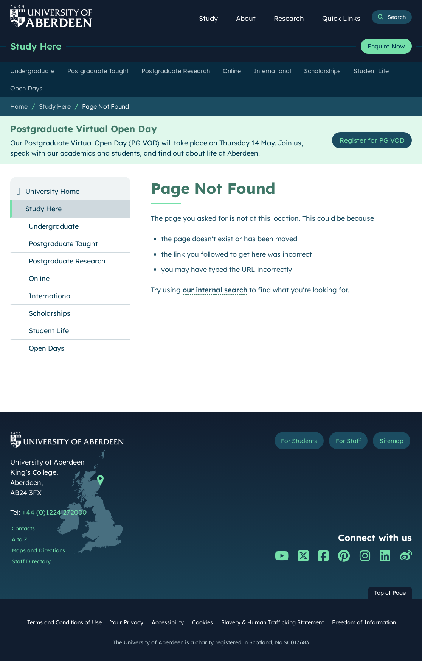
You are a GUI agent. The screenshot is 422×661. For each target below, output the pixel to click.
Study (212, 18)
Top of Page (390, 593)
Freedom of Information (364, 622)
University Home (52, 191)
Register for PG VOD (371, 140)
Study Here (36, 46)
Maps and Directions (38, 550)
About (250, 18)
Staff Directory (31, 561)
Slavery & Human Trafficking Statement (272, 622)
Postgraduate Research (67, 261)
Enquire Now (386, 46)
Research (293, 18)
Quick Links (345, 18)
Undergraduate (54, 226)
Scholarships (49, 313)
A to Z (19, 539)
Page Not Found (105, 107)
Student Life (49, 331)
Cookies (202, 622)
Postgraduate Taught (63, 244)
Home (19, 107)
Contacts (23, 528)
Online (39, 278)
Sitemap (391, 441)
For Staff (347, 441)
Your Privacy (126, 622)
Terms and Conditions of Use (64, 622)
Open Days (46, 348)
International (50, 296)
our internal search (215, 290)
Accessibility (168, 622)
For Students (296, 441)
